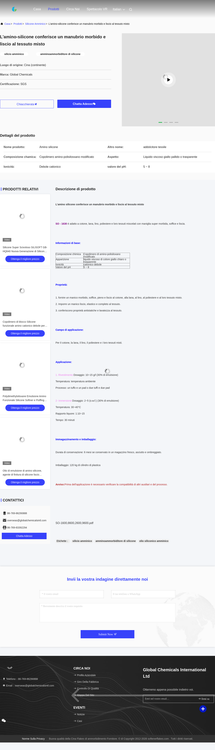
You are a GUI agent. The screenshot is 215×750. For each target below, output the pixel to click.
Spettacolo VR (97, 9)
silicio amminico (82, 541)
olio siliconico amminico (153, 541)
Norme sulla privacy (33, 738)
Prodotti (53, 9)
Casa (37, 9)
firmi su (203, 698)
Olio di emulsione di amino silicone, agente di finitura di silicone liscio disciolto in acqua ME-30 (22, 474)
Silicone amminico (35, 23)
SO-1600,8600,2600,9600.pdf (74, 523)
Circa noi (73, 9)
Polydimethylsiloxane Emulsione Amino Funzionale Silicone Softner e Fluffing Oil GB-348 (24, 400)
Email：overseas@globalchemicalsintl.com (28, 685)
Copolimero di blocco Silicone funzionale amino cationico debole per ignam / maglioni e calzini (24, 325)
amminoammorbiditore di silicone (115, 541)
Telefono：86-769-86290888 (20, 679)
